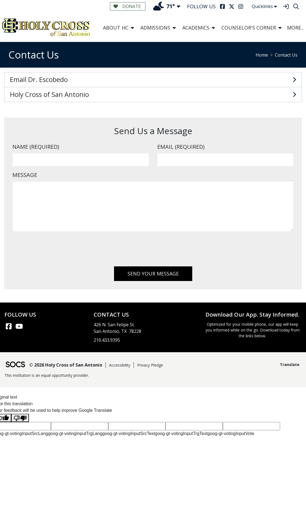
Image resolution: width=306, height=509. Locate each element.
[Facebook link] (8, 326)
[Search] (296, 6)
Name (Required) (35, 146)
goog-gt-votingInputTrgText (181, 433)
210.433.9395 (107, 340)
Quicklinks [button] (264, 6)
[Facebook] (222, 6)
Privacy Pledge (150, 365)
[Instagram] (240, 6)
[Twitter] (231, 6)
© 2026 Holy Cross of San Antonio (65, 365)
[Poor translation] (20, 418)
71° (164, 6)
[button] (132, 28)
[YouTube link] (19, 326)
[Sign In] (285, 6)
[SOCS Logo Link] (15, 365)
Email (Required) (181, 146)
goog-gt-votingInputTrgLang (75, 433)
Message (24, 175)
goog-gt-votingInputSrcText (128, 433)
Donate (127, 6)
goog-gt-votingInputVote (230, 433)
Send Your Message (153, 273)
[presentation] (54, 251)
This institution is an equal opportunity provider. (46, 375)
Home (262, 55)
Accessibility (119, 365)
